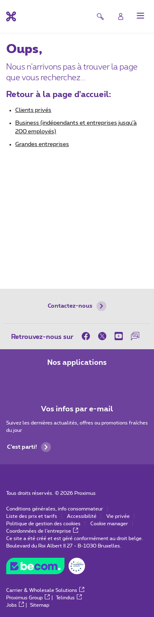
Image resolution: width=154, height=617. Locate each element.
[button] (140, 15)
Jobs (15, 605)
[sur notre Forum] (135, 336)
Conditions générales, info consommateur (54, 508)
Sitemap (39, 605)
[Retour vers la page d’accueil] (11, 16)
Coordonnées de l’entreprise (42, 531)
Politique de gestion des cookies (43, 523)
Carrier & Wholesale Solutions (45, 590)
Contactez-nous (77, 306)
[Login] (121, 16)
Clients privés (33, 110)
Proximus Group (28, 597)
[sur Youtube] (118, 336)
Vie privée (118, 516)
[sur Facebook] (88, 336)
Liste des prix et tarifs (31, 516)
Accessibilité (82, 516)
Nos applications (77, 362)
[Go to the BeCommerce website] (45, 568)
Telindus (69, 597)
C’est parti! (29, 447)
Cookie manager (109, 523)
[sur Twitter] (102, 336)
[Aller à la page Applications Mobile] (54, 380)
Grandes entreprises (42, 144)
